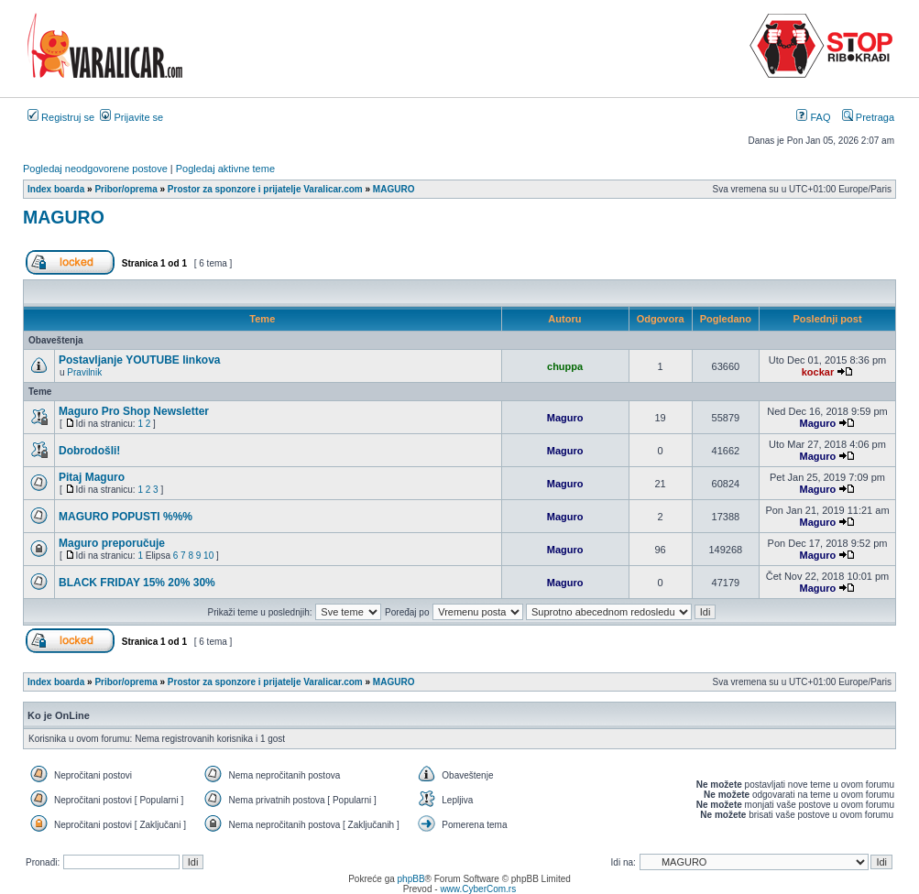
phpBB (411, 879)
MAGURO (63, 217)
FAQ (813, 117)
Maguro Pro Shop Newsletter (134, 411)
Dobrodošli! (89, 450)
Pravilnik (84, 372)
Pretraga (868, 117)
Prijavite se (131, 117)
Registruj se (60, 117)
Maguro (565, 417)
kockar (818, 371)
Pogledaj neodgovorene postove (95, 168)
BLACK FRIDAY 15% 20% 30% (137, 582)
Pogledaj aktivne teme (225, 168)
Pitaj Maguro (92, 477)
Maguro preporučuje (112, 543)
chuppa (565, 366)
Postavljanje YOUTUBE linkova (140, 360)
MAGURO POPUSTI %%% (125, 516)
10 (208, 556)
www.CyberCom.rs (478, 889)
